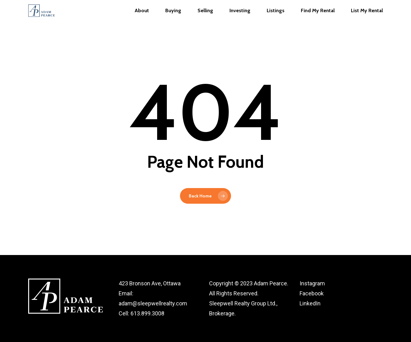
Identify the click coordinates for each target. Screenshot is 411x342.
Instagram (312, 283)
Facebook (312, 293)
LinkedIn (310, 303)
